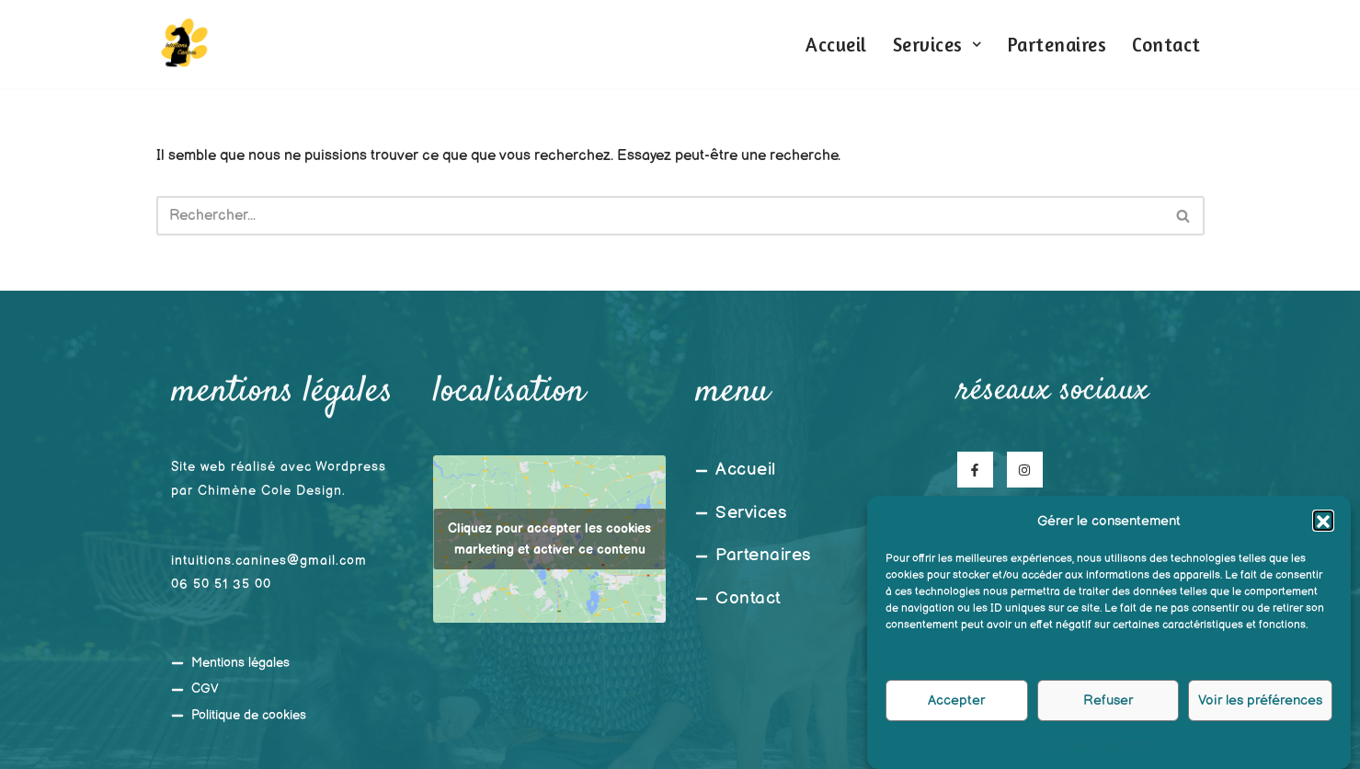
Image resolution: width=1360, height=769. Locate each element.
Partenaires (1057, 44)
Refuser (1108, 709)
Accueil (836, 44)
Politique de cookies (1100, 753)
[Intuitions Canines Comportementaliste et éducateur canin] (183, 44)
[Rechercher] (659, 215)
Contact (1166, 44)
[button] (1323, 530)
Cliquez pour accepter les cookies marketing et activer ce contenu (549, 539)
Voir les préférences (1260, 709)
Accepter (956, 709)
